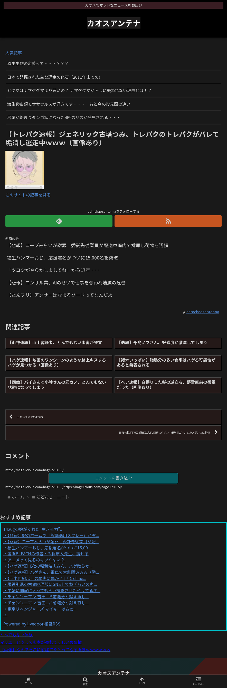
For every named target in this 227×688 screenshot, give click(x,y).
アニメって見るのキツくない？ (36, 560)
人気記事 (13, 53)
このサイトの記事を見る (28, 195)
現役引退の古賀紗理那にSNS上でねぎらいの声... (52, 584)
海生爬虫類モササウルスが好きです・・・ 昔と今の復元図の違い (68, 104)
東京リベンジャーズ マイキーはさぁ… (42, 609)
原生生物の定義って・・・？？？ (38, 63)
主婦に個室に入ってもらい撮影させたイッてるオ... (53, 590)
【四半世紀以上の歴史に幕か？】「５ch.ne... (46, 578)
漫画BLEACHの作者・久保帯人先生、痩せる (48, 553)
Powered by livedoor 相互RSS (31, 624)
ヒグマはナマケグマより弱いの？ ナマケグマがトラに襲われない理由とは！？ (79, 90)
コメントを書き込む (113, 478)
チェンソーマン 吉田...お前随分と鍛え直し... (48, 596)
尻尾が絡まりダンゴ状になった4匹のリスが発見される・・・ (63, 117)
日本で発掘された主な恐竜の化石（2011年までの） (55, 77)
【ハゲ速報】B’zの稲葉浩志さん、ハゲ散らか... (49, 566)
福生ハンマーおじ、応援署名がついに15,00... (49, 547)
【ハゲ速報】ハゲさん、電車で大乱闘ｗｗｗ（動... (53, 572)
